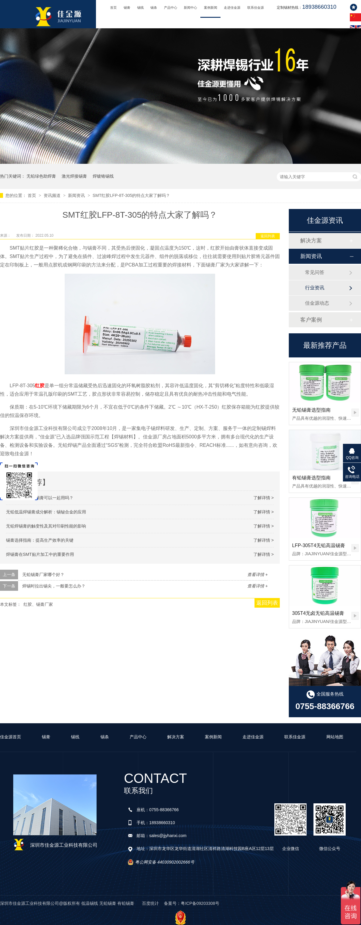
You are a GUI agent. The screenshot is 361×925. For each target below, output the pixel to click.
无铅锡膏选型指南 (311, 410)
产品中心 (170, 7)
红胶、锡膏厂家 (38, 604)
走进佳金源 (232, 7)
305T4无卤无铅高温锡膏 (318, 613)
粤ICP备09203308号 (200, 903)
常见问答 (314, 272)
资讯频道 (53, 195)
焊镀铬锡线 (103, 176)
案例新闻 (210, 7)
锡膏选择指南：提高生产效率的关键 (39, 540)
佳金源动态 (317, 303)
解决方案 (311, 241)
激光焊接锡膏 (74, 176)
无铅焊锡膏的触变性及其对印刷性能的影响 (46, 526)
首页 (113, 7)
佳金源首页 (10, 736)
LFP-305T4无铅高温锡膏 (318, 545)
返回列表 (268, 236)
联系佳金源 (255, 7)
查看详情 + (257, 574)
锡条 (153, 7)
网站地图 (334, 736)
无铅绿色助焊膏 (41, 176)
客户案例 (311, 320)
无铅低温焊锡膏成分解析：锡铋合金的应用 (46, 511)
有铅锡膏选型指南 (311, 477)
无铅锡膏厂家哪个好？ (43, 574)
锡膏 (127, 7)
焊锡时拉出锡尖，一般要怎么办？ (53, 586)
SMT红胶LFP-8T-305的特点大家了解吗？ (131, 195)
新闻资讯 (77, 195)
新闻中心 (190, 7)
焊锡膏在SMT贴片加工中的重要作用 (40, 554)
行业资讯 (314, 287)
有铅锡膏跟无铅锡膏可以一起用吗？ (39, 497)
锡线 (140, 7)
